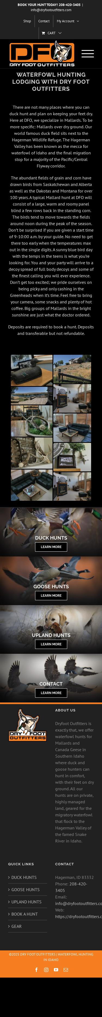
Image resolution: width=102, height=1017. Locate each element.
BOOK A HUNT (24, 914)
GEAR (16, 926)
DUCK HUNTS (24, 877)
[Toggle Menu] (88, 53)
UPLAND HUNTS (26, 901)
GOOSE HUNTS (25, 889)
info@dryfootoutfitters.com (51, 10)
